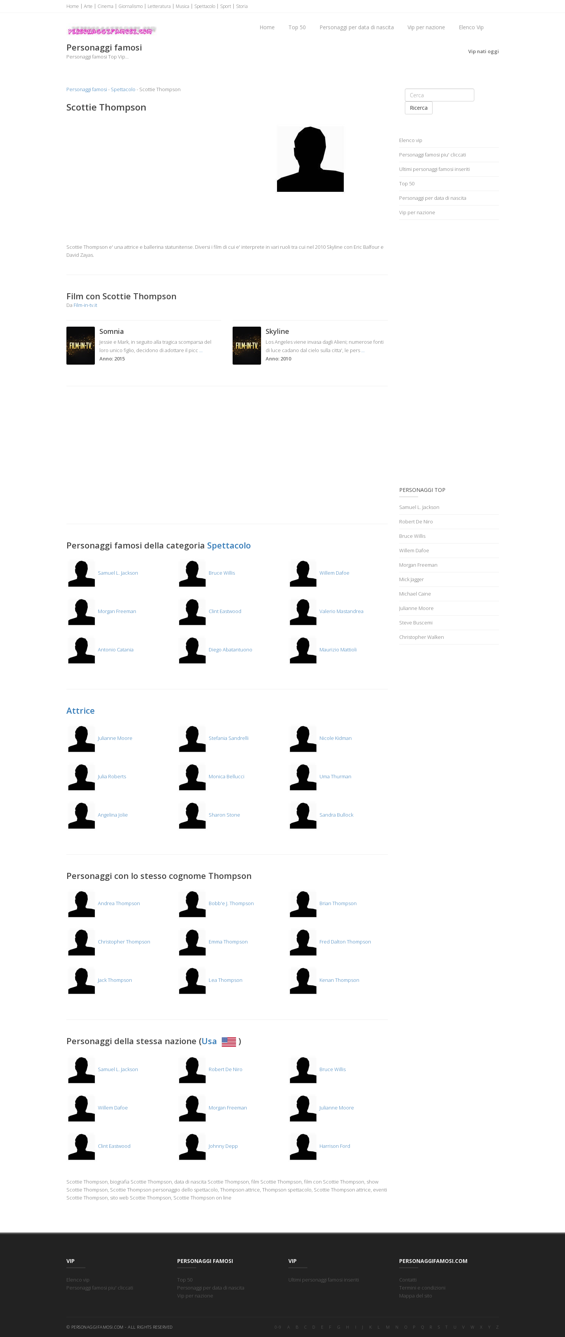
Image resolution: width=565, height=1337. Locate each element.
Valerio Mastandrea (326, 611)
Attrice (80, 710)
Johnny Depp (207, 1146)
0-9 (278, 1327)
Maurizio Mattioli (322, 649)
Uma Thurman (319, 776)
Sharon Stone (208, 814)
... (201, 350)
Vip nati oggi (483, 51)
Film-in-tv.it (85, 305)
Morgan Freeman (101, 611)
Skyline (277, 331)
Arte (88, 6)
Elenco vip (410, 140)
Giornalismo (130, 6)
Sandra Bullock (320, 814)
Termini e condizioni (422, 1287)
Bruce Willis (206, 572)
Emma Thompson (212, 941)
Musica (182, 6)
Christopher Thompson (108, 941)
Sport (225, 6)
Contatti (408, 1279)
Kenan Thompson (323, 980)
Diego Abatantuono (214, 649)
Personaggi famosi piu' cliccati (432, 154)
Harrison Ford (319, 1146)
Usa (219, 1040)
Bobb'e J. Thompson (215, 903)
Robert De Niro (209, 1069)
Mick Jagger (411, 579)
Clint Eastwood (209, 611)
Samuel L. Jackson (102, 572)
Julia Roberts (96, 776)
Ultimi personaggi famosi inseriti (434, 169)
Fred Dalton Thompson (329, 941)
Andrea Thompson (103, 903)
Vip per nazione (426, 27)
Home (72, 6)
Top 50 (297, 27)
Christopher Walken (421, 637)
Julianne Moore (99, 738)
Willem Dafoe (318, 572)
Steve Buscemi (416, 622)
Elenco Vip (471, 27)
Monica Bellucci (210, 776)
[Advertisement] (144, 174)
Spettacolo (204, 6)
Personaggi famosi (86, 89)
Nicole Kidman (320, 738)
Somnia (111, 331)
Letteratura (159, 6)
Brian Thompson (322, 903)
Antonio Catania (100, 649)
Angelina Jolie (97, 814)
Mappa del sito (415, 1295)
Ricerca (419, 107)
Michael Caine (415, 593)
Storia (242, 6)
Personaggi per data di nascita (356, 27)
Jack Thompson (99, 980)
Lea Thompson (209, 980)
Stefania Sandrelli (213, 738)
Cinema (105, 6)
